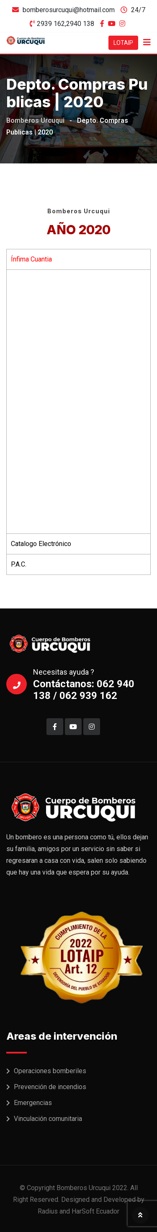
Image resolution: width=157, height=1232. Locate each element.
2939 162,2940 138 (65, 24)
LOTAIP (123, 42)
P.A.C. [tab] (18, 564)
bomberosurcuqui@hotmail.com (69, 10)
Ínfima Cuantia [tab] (31, 259)
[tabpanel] (78, 401)
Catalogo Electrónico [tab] (41, 544)
